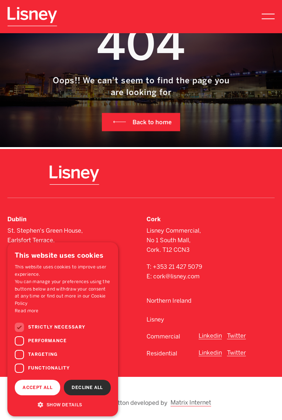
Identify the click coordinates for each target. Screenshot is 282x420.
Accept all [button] (37, 387)
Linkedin (210, 335)
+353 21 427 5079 (177, 266)
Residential (162, 353)
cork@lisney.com (176, 276)
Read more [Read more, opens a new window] (27, 310)
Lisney (155, 319)
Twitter (236, 335)
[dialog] (62, 329)
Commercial (163, 336)
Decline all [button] (87, 387)
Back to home (152, 121)
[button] (63, 404)
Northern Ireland (169, 300)
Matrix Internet (191, 402)
